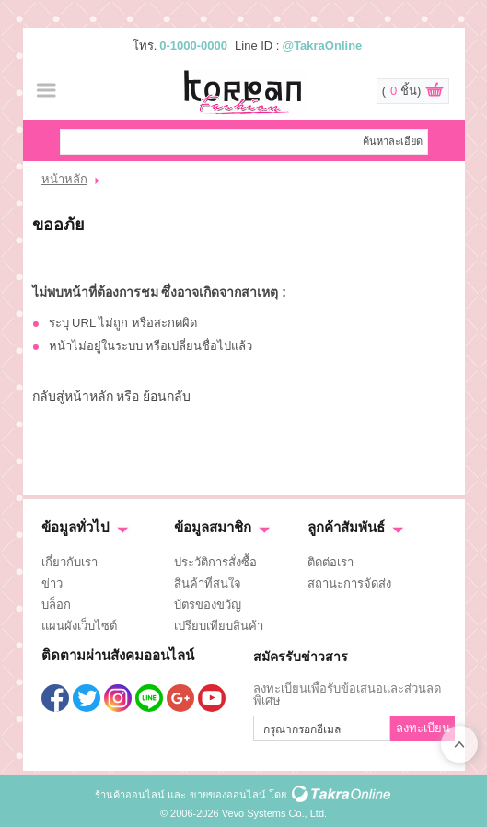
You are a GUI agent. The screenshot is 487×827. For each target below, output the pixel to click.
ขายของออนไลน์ (228, 794)
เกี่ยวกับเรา (69, 562)
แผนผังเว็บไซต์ (79, 626)
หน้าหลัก (64, 179)
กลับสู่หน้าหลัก (72, 396)
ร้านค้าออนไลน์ (130, 794)
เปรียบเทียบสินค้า (218, 626)
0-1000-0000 (193, 45)
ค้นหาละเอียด (393, 140)
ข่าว (52, 583)
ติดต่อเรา (330, 562)
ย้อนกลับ (167, 396)
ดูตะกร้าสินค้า (434, 92)
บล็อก (56, 605)
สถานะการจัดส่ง (349, 583)
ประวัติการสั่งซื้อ (215, 562)
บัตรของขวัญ (207, 605)
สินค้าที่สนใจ (207, 583)
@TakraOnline (322, 45)
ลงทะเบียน (423, 728)
